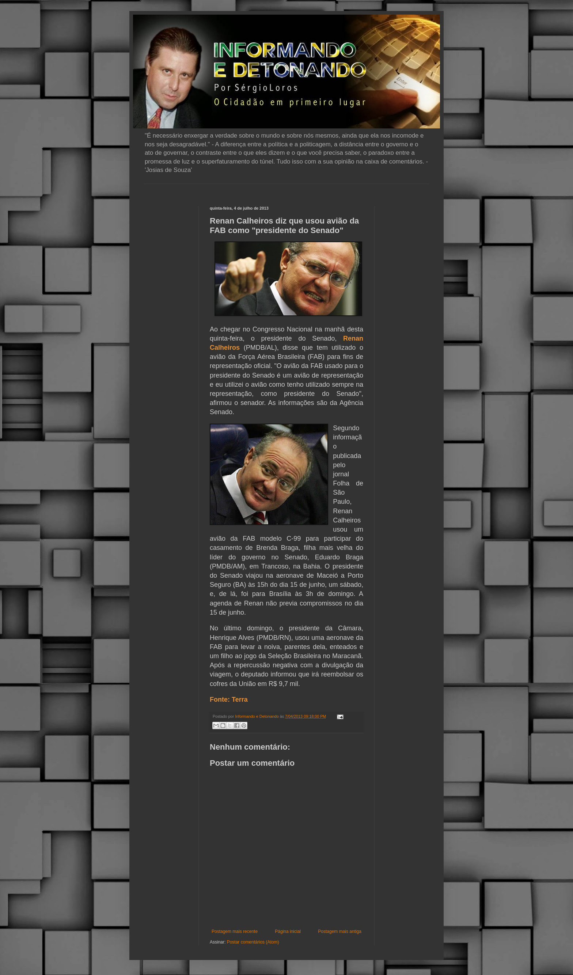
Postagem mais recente (235, 931)
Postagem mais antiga (339, 931)
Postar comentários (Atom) (253, 942)
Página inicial (288, 931)
